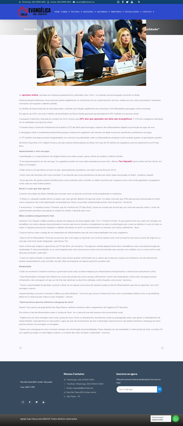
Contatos (148, 11)
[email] (136, 389)
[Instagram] (22, 402)
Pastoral (76, 11)
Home (57, 11)
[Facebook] (29, 402)
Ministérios (117, 11)
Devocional (89, 11)
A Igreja (65, 11)
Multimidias (103, 11)
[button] (139, 2)
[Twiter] (36, 402)
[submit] (159, 389)
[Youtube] (43, 402)
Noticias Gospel (133, 11)
